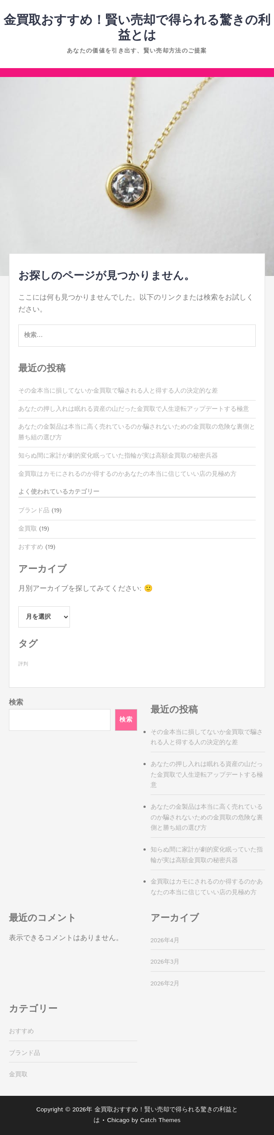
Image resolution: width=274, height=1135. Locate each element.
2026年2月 (165, 983)
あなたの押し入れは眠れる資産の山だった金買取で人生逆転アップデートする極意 (133, 409)
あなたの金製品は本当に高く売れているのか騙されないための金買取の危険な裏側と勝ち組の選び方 (207, 818)
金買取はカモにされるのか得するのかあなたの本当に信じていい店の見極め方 (127, 474)
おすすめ (30, 547)
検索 (16, 702)
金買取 (27, 528)
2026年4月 (165, 940)
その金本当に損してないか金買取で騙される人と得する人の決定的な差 (118, 390)
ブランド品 (33, 510)
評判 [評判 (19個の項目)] (23, 664)
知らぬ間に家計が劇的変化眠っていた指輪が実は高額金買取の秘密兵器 (118, 455)
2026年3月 (165, 961)
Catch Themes (160, 1120)
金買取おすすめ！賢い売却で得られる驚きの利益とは (137, 28)
